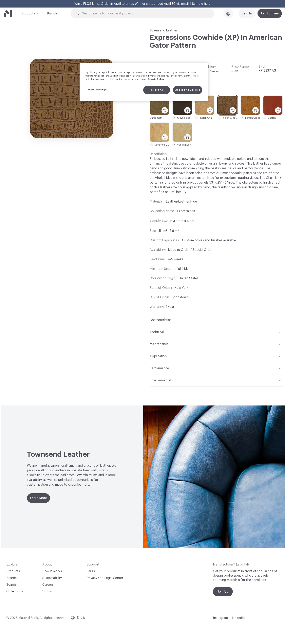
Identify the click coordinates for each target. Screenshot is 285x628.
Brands (52, 13)
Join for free (270, 13)
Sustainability (52, 578)
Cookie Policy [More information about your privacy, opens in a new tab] (156, 79)
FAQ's (91, 571)
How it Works (52, 571)
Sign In (247, 13)
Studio (47, 591)
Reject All (156, 90)
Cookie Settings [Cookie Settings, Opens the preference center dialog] (96, 90)
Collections (14, 591)
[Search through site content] (144, 13)
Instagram (220, 617)
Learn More (38, 498)
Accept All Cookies (187, 90)
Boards (11, 584)
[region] (144, 82)
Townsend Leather (163, 30)
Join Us (223, 591)
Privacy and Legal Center (105, 578)
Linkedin (238, 617)
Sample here (201, 3)
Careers (48, 584)
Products (28, 13)
